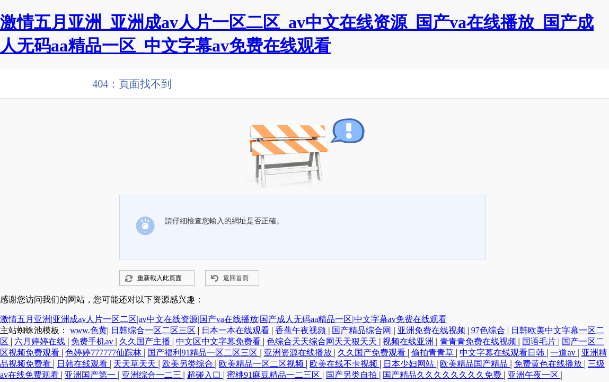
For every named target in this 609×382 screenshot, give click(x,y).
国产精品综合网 (362, 330)
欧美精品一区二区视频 (262, 363)
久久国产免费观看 (373, 352)
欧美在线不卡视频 (344, 363)
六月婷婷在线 (40, 341)
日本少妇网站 (409, 363)
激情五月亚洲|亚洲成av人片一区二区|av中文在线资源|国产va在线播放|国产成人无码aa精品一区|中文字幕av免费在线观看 (223, 319)
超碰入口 (205, 374)
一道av (563, 352)
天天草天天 (135, 363)
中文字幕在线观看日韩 (503, 352)
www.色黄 (88, 330)
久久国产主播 (145, 341)
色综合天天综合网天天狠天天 (323, 341)
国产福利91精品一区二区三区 (203, 352)
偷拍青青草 (433, 352)
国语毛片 (540, 341)
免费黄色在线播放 (549, 363)
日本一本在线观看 (236, 330)
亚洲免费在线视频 (432, 330)
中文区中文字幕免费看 (219, 341)
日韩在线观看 (83, 363)
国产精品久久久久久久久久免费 (443, 374)
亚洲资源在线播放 (299, 352)
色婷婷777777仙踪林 (104, 352)
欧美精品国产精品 (475, 363)
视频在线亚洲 (409, 341)
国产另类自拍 (352, 374)
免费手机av (93, 341)
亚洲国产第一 (91, 374)
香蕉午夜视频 (301, 330)
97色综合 (489, 330)
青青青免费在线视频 (479, 341)
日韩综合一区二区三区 (154, 330)
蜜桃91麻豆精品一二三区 (274, 374)
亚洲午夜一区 (534, 374)
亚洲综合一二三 (152, 374)
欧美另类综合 (188, 363)
